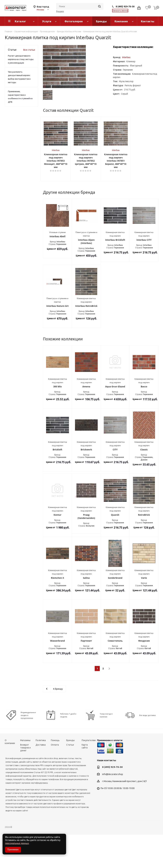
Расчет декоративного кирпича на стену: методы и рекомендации (21, 59)
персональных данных (17, 843)
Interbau (126, 57)
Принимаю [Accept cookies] (13, 849)
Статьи (70, 767)
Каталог (20, 21)
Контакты (147, 21)
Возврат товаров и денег (25, 770)
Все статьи (29, 50)
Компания (121, 21)
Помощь (55, 762)
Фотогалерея (74, 21)
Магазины (25, 762)
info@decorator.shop (112, 796)
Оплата (55, 767)
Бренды (101, 21)
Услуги (46, 21)
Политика (41, 762)
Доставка (41, 767)
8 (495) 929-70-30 (125, 6)
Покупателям (89, 762)
